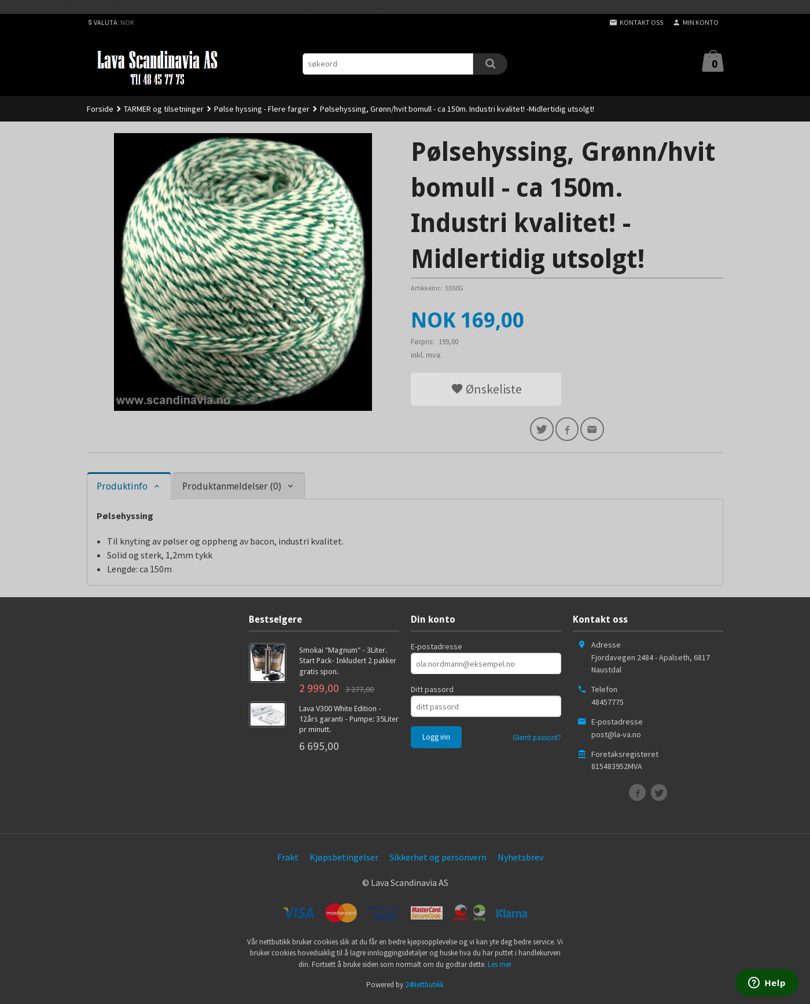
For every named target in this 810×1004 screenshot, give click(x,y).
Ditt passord (432, 691)
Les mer (499, 966)
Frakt (288, 859)
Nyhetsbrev (520, 859)
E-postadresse (436, 648)
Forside (100, 109)
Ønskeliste (486, 389)
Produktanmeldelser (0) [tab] (231, 488)
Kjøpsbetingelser (344, 859)
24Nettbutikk (424, 987)
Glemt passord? (537, 739)
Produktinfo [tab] (122, 488)
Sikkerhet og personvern (438, 859)
